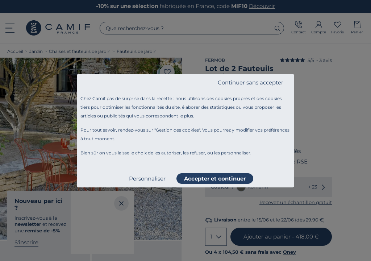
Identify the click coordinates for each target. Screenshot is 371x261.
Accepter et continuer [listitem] (215, 178)
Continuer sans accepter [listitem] (250, 82)
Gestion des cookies (177, 130)
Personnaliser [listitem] (147, 178)
